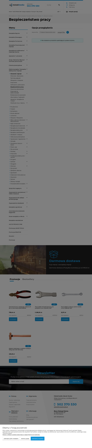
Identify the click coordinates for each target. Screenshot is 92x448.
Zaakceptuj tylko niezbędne (11, 438)
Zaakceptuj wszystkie (37, 438)
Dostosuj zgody (25, 438)
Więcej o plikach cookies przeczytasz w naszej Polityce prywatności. (21, 434)
